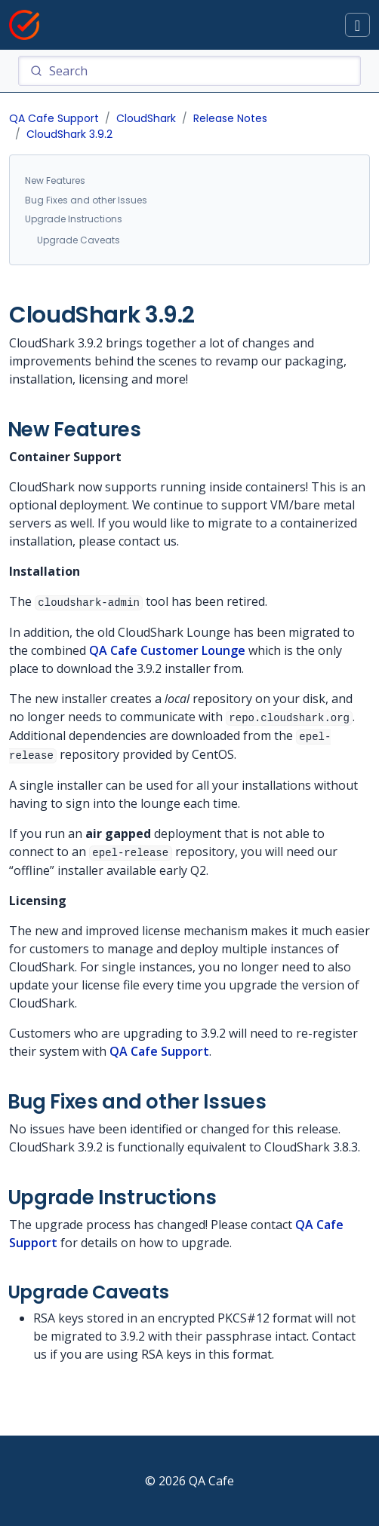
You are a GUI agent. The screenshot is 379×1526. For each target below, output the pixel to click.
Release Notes (230, 118)
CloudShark (146, 118)
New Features (55, 180)
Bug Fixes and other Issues (86, 200)
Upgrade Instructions (73, 219)
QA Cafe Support (54, 118)
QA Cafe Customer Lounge (167, 650)
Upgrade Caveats (78, 240)
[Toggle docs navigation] (357, 25)
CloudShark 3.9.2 (69, 134)
